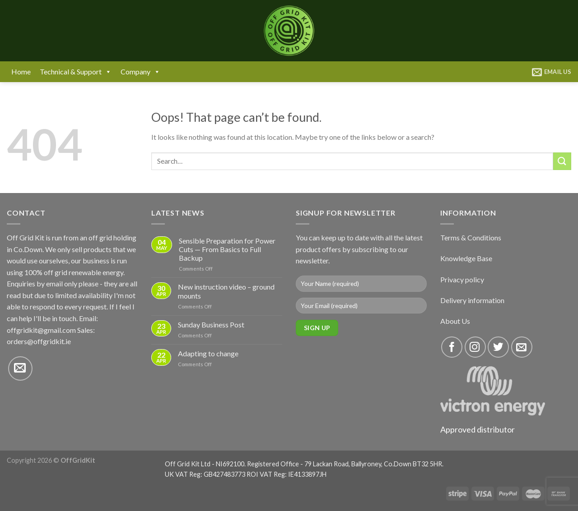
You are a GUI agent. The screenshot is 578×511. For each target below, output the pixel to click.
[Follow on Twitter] (498, 347)
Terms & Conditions (470, 237)
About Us (455, 321)
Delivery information (472, 300)
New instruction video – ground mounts (226, 290)
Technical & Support (76, 72)
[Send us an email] (20, 368)
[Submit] (562, 161)
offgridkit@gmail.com (41, 330)
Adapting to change (208, 353)
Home (21, 71)
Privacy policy (462, 279)
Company (140, 72)
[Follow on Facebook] (451, 347)
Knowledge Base (466, 258)
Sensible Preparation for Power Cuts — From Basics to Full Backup (227, 249)
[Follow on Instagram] (475, 347)
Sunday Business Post (211, 324)
